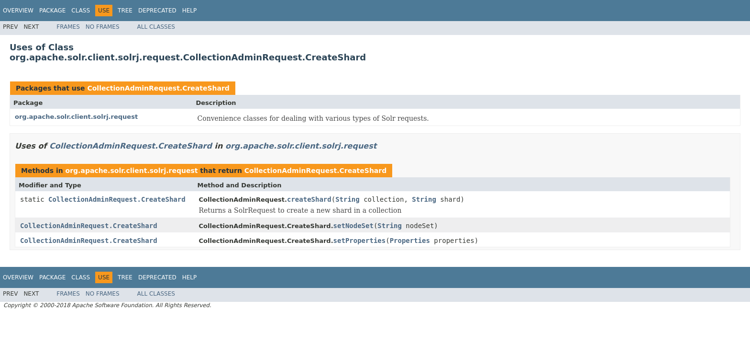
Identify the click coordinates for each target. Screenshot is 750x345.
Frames (68, 26)
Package (52, 10)
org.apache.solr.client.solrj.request (76, 116)
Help (189, 10)
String (347, 199)
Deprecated (157, 10)
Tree (125, 10)
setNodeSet (353, 226)
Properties (410, 240)
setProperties (359, 240)
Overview (18, 10)
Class (80, 10)
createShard (309, 199)
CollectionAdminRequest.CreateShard (158, 88)
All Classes (156, 26)
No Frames (103, 26)
